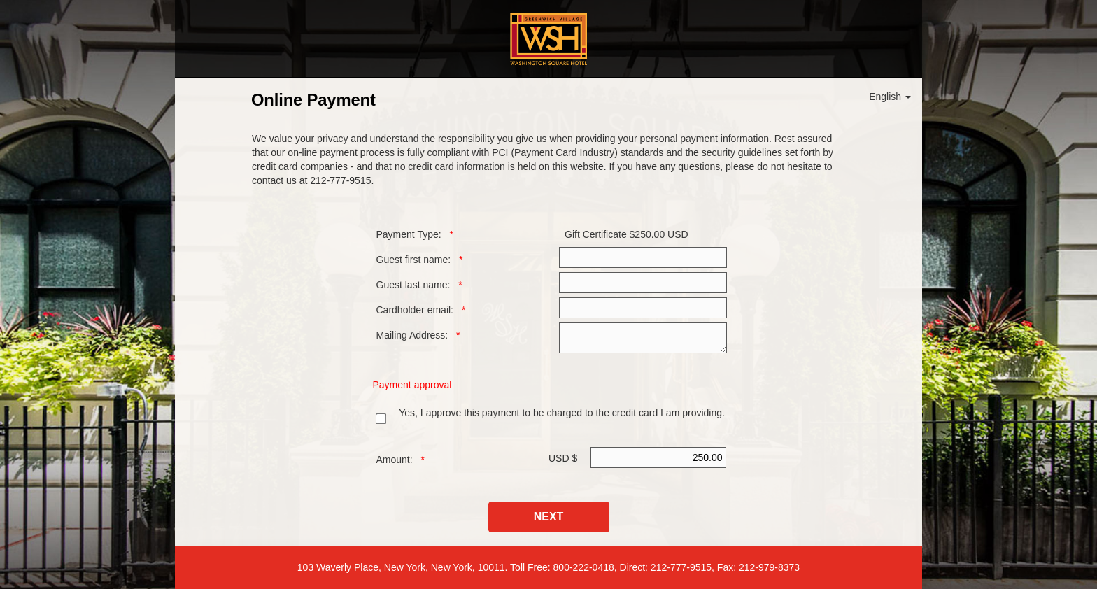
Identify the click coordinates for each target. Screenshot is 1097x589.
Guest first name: (413, 259)
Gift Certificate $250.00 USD (626, 234)
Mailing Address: (412, 335)
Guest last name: (413, 284)
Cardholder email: (415, 309)
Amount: (394, 459)
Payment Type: (408, 234)
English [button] (890, 96)
